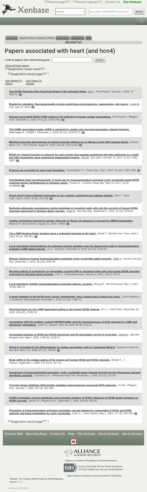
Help (71, 434)
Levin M (134, 104)
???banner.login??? (57, 2)
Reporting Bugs (36, 434)
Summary (11, 38)
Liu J (90, 91)
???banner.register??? (87, 2)
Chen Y (117, 258)
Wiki (88, 38)
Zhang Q (123, 334)
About (132, 434)
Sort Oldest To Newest (34, 82)
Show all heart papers (17, 65)
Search (139, 11)
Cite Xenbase (86, 434)
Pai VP (85, 157)
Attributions (77, 38)
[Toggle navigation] (141, 21)
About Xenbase (108, 434)
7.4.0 (19, 482)
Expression (62, 38)
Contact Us (112, 2)
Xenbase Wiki (14, 434)
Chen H (71, 211)
